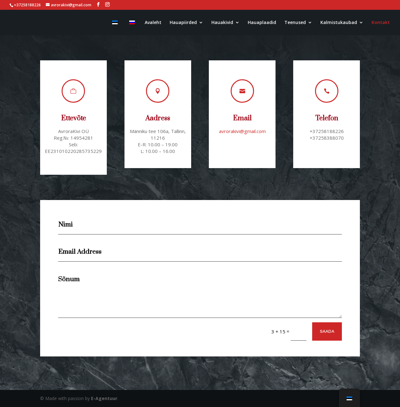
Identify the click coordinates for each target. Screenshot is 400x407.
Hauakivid (222, 22)
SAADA (327, 331)
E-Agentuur (104, 398)
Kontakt (381, 22)
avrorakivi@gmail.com (242, 131)
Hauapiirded (183, 22)
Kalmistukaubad (338, 22)
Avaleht (153, 22)
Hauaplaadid (262, 22)
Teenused (295, 22)
